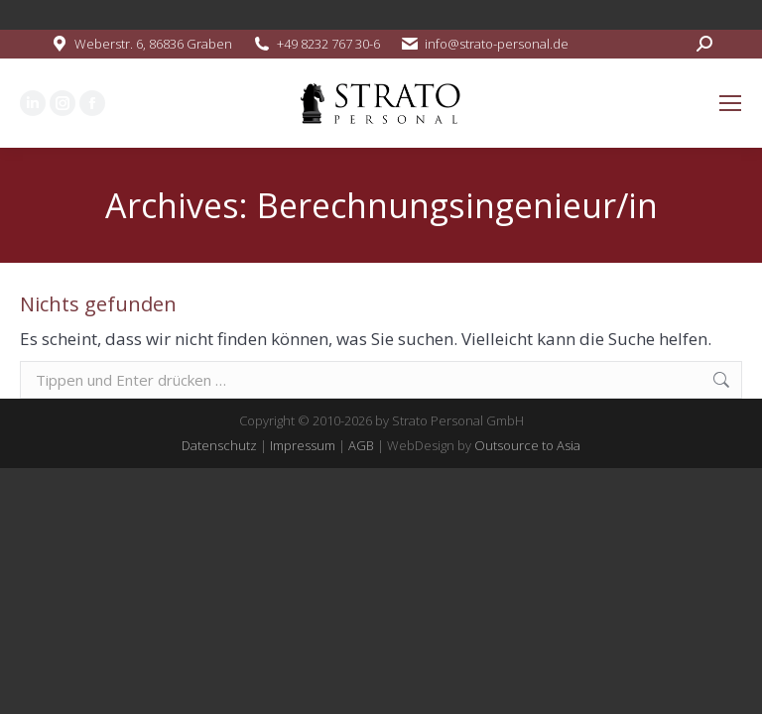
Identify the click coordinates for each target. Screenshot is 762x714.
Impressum (302, 445)
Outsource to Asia (527, 445)
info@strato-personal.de (497, 44)
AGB (361, 445)
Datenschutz (219, 445)
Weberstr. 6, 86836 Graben (153, 44)
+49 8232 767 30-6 (328, 44)
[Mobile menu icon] (730, 103)
